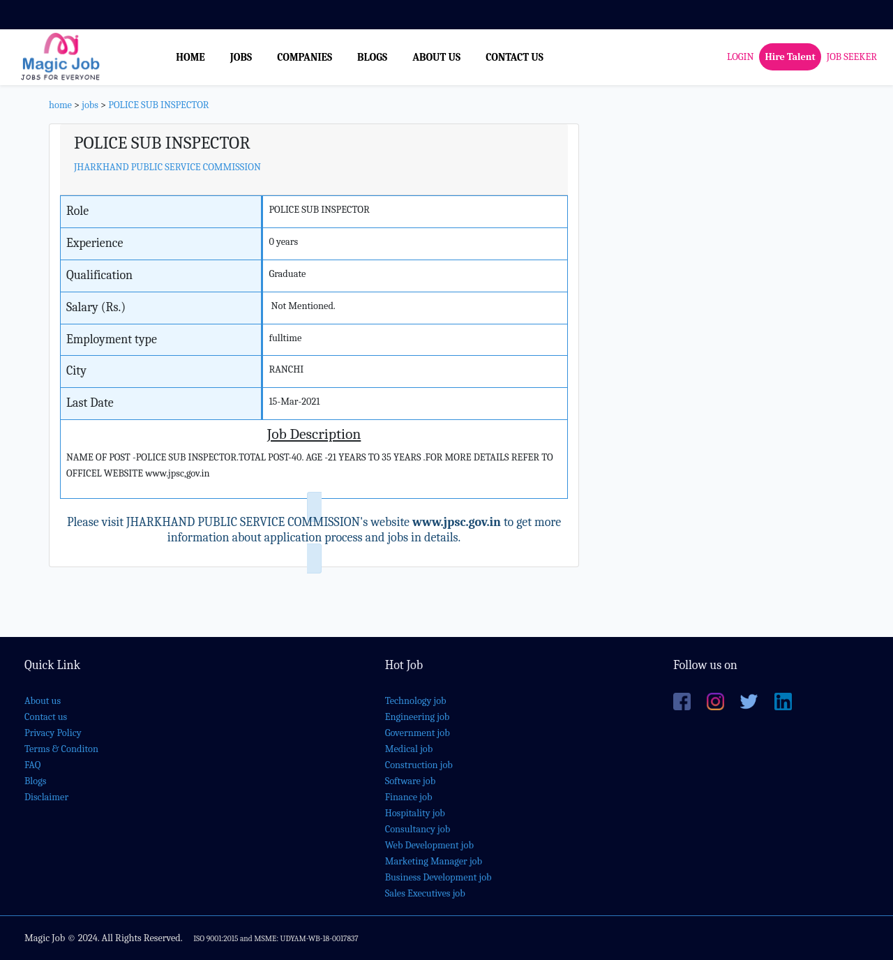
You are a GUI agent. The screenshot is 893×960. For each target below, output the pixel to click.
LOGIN (740, 57)
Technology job (415, 701)
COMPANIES (304, 57)
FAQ (32, 765)
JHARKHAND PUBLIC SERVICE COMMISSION (167, 167)
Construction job (419, 765)
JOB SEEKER (852, 57)
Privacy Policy (53, 733)
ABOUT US (436, 57)
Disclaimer (46, 797)
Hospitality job (415, 813)
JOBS (241, 57)
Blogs (35, 781)
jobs (90, 105)
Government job (417, 733)
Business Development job (438, 877)
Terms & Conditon (61, 749)
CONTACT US (514, 57)
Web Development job (429, 845)
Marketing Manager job (433, 861)
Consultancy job (418, 829)
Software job (410, 781)
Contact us (45, 717)
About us (42, 701)
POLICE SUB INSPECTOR (158, 105)
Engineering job (417, 717)
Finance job (409, 797)
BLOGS (372, 57)
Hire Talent (790, 57)
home (60, 105)
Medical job (409, 749)
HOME (190, 57)
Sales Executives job (425, 893)
